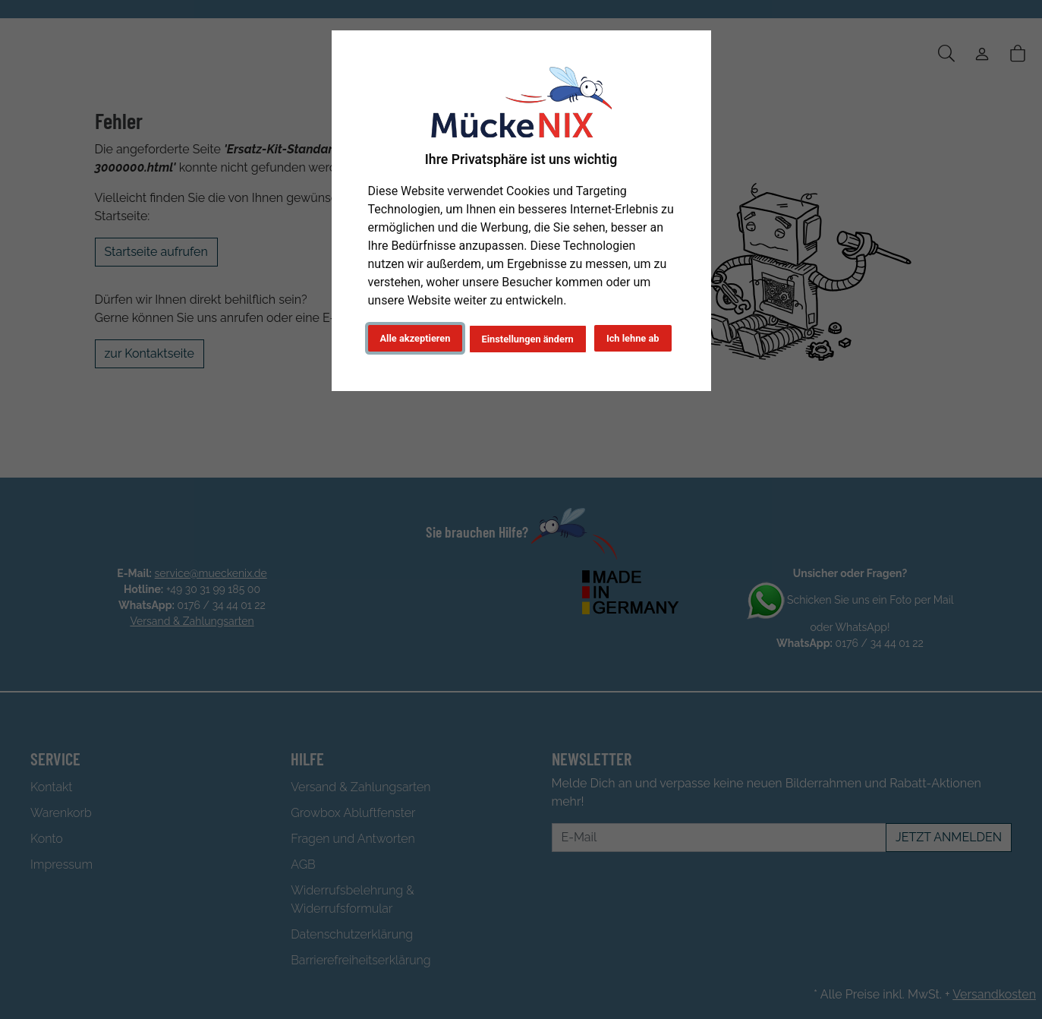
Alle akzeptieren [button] (415, 338)
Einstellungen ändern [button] (528, 339)
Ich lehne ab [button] (633, 338)
